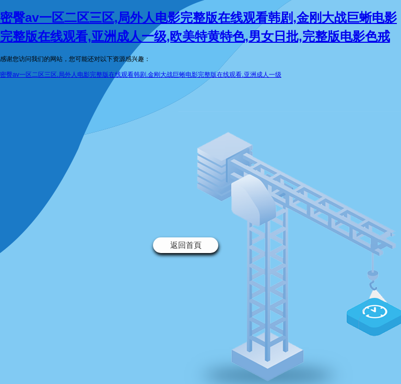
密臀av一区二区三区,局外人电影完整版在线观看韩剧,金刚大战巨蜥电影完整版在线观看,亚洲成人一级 (140, 74)
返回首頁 (186, 245)
